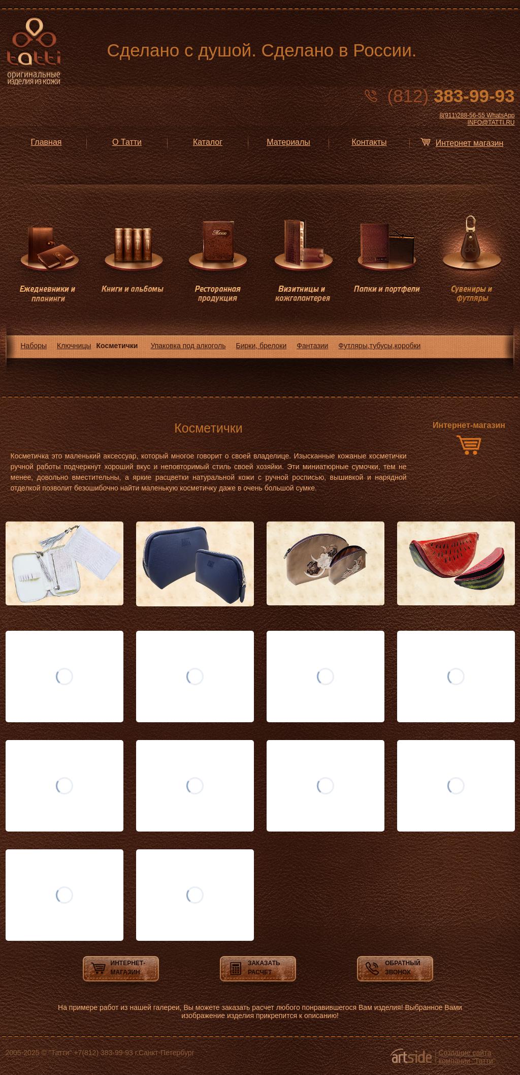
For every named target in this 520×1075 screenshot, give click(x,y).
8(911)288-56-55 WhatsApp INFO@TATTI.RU (476, 119)
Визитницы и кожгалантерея (302, 259)
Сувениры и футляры (472, 259)
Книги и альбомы (132, 259)
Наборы (34, 346)
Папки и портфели (387, 259)
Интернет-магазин (469, 425)
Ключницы (74, 346)
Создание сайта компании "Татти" (467, 1057)
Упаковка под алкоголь (187, 346)
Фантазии (312, 346)
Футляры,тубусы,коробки (379, 346)
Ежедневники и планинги (48, 259)
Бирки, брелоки (261, 346)
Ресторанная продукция (217, 259)
